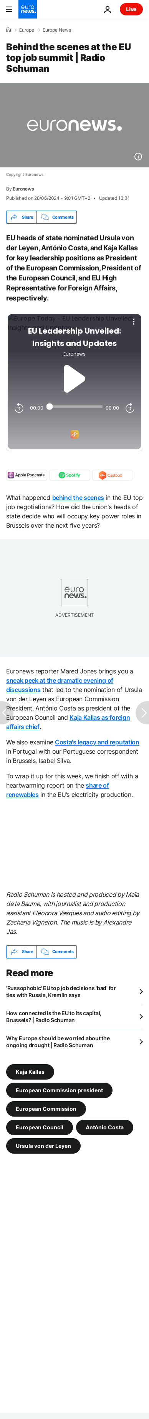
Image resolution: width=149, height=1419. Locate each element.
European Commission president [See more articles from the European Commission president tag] (59, 1090)
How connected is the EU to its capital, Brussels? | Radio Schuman (53, 1016)
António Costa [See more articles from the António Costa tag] (105, 1127)
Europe (26, 30)
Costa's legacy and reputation (97, 742)
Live (131, 9)
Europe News (57, 30)
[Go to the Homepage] (27, 9)
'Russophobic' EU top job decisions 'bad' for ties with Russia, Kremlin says (61, 991)
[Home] (8, 29)
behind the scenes (78, 497)
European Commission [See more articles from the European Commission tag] (46, 1108)
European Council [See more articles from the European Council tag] (39, 1127)
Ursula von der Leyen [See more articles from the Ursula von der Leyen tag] (43, 1145)
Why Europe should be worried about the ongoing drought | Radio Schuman (57, 1041)
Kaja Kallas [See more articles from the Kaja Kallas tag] (30, 1071)
